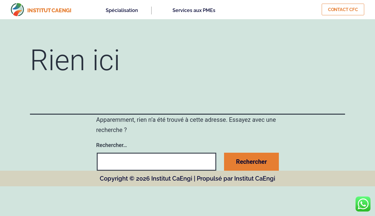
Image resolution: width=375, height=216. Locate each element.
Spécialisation (122, 10)
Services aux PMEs (194, 10)
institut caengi (49, 10)
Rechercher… (111, 145)
